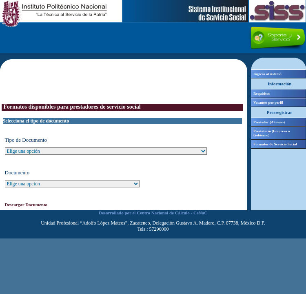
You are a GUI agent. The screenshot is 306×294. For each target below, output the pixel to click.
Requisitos (261, 93)
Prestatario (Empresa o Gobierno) (271, 133)
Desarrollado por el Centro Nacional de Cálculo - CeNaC (153, 212)
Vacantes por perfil (268, 102)
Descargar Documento (26, 204)
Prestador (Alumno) (269, 122)
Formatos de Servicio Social (275, 144)
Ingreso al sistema (267, 74)
